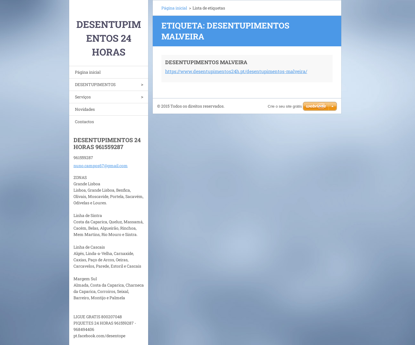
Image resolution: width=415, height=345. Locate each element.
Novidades (85, 109)
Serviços (83, 97)
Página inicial (88, 72)
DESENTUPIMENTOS (95, 84)
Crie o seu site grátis (285, 106)
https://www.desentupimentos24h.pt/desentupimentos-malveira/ (236, 71)
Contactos (84, 121)
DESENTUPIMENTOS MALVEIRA (206, 62)
